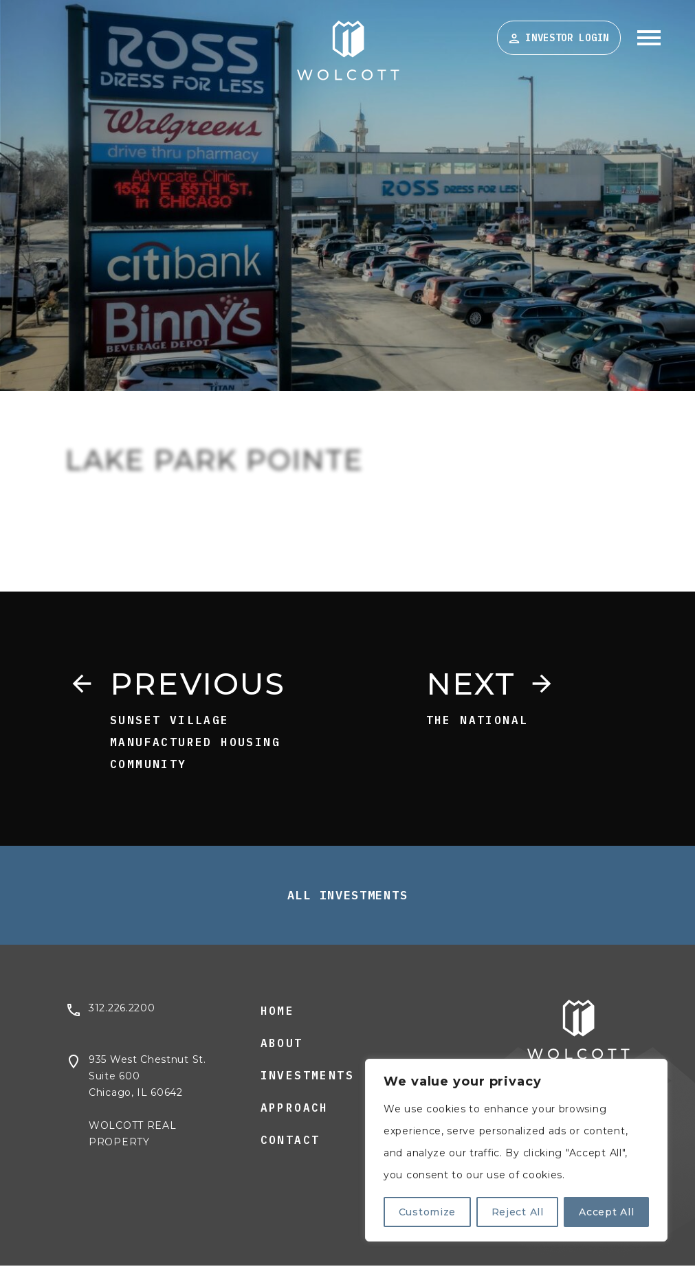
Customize (427, 1212)
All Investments (347, 899)
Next (475, 685)
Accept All (606, 1212)
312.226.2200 (122, 1012)
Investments (307, 1079)
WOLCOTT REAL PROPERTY (132, 1137)
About (282, 1047)
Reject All (518, 1212)
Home (278, 1015)
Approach (295, 1112)
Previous (205, 685)
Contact (290, 1144)
